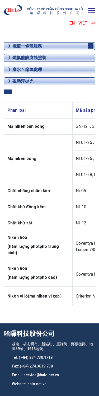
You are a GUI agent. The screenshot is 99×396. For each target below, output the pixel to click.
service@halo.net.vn (41, 375)
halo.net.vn (36, 384)
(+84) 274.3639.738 (36, 366)
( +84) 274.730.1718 (36, 357)
